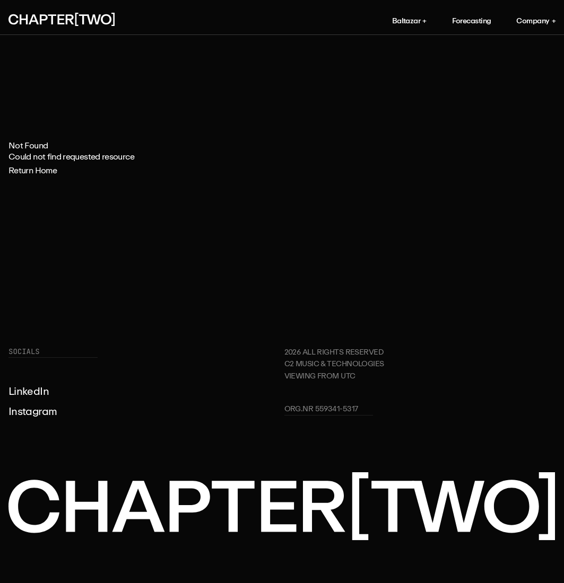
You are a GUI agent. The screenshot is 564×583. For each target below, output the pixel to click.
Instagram (32, 411)
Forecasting (471, 20)
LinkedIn (28, 391)
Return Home (32, 170)
